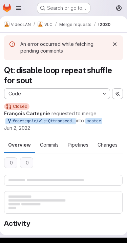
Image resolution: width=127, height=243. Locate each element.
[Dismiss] (115, 44)
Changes (108, 145)
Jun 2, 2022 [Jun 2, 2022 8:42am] (17, 128)
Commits (49, 145)
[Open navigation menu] (18, 8)
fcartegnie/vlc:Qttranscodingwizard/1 (41, 121)
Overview (19, 145)
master (94, 121)
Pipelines (78, 145)
